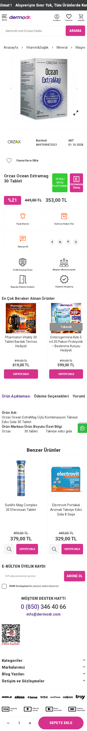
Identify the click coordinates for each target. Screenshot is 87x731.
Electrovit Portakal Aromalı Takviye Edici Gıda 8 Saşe (66, 509)
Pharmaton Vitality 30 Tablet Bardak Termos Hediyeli (21, 341)
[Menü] (4, 18)
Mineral (62, 47)
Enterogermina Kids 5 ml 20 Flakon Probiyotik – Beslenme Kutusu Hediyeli (66, 343)
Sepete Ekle (60, 723)
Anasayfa (11, 47)
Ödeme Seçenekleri (51, 396)
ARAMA (75, 31)
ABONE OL (75, 576)
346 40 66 (43, 606)
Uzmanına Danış (76, 182)
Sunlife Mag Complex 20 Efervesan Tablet (21, 507)
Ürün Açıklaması (16, 396)
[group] (43, 88)
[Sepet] (81, 18)
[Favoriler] (69, 18)
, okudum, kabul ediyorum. (30, 586)
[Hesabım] (57, 20)
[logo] (20, 17)
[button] (10, 88)
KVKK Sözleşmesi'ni (20, 586)
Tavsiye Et (23, 242)
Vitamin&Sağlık (37, 47)
